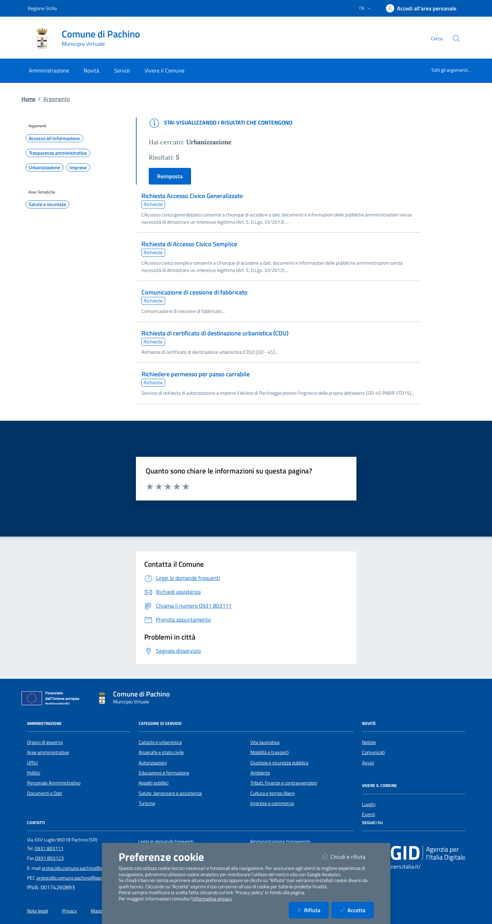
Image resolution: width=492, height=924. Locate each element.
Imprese (78, 167)
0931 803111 (49, 848)
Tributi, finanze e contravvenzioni (283, 783)
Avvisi (368, 763)
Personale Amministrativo (53, 783)
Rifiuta (313, 910)
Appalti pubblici (154, 783)
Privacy (69, 911)
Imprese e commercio (272, 803)
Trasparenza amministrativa (58, 153)
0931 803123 (49, 858)
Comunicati (373, 752)
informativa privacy (212, 898)
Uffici (32, 763)
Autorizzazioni (153, 763)
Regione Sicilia (42, 8)
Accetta (357, 910)
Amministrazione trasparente (280, 841)
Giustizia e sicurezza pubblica (279, 763)
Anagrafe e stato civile (161, 752)
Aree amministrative (48, 752)
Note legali (37, 911)
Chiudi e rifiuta (348, 856)
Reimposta (170, 176)
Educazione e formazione (164, 773)
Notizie (369, 742)
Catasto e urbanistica (160, 742)
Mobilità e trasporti (269, 752)
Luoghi (369, 804)
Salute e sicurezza (47, 204)
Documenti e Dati (44, 793)
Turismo (147, 803)
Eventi (368, 814)
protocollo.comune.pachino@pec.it (76, 868)
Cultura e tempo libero (272, 793)
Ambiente (260, 773)
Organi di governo (45, 742)
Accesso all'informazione (54, 138)
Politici (33, 773)
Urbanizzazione (44, 167)
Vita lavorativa (264, 742)
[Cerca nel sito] (456, 38)
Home (28, 99)
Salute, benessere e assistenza (170, 793)
